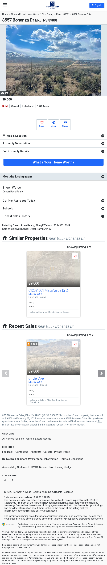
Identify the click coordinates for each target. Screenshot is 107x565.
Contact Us (21, 451)
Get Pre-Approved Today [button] (19, 200)
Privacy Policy (62, 451)
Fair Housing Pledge (60, 467)
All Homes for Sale (13, 438)
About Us (36, 451)
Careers (47, 451)
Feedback (7, 452)
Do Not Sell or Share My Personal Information (30, 459)
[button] (96, 5)
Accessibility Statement (15, 467)
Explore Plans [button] (88, 527)
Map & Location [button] (15, 135)
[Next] (101, 373)
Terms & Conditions (71, 459)
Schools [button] (8, 208)
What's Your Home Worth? (53, 162)
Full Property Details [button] (16, 151)
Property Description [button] (16, 143)
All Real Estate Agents (38, 438)
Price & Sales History (16, 216)
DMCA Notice (39, 467)
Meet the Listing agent (17, 176)
